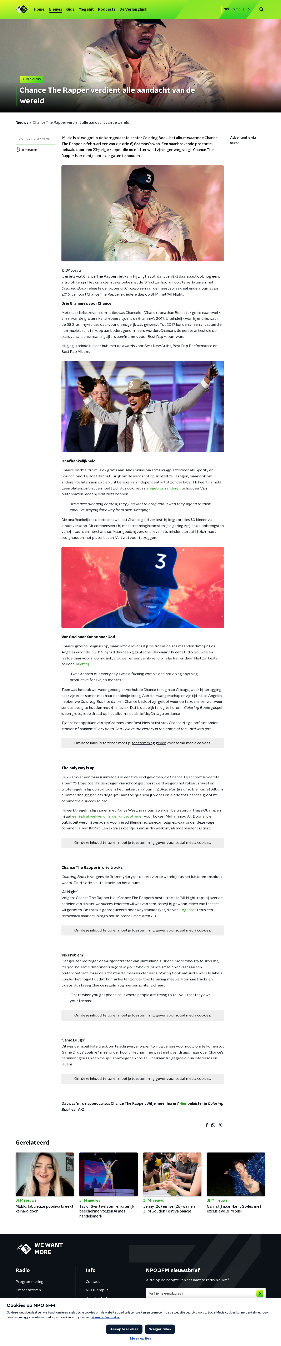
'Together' (188, 910)
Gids (70, 9)
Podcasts (106, 9)
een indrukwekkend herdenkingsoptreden (107, 816)
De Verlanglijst (133, 9)
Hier (183, 1104)
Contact (93, 1282)
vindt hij (82, 664)
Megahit (86, 9)
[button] (261, 9)
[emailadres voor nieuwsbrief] (206, 1293)
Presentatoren (28, 1290)
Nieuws (55, 9)
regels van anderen (164, 488)
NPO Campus (237, 9)
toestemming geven (149, 743)
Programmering (29, 1282)
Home (39, 9)
